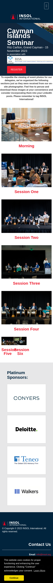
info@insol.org (43, 554)
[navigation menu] (46, 6)
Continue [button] (14, 578)
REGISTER (16, 69)
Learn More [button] (39, 570)
